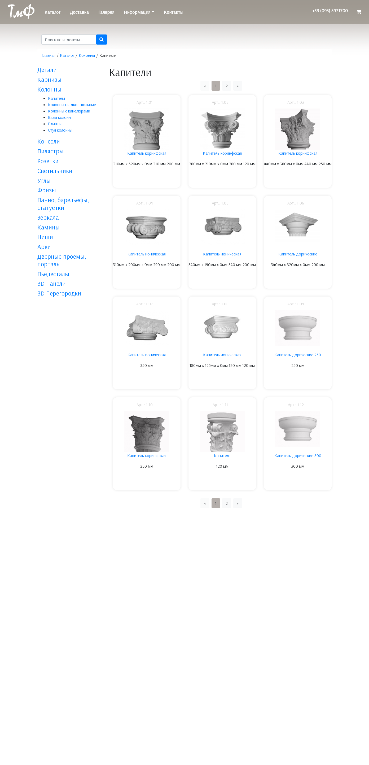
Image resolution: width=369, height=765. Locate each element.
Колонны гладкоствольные (72, 104)
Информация (137, 12)
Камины (48, 227)
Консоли (48, 141)
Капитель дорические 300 (297, 455)
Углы (44, 180)
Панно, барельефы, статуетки (63, 203)
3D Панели (51, 283)
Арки (44, 246)
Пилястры (50, 151)
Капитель (222, 455)
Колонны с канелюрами (69, 111)
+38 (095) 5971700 (330, 10)
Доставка (79, 12)
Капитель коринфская (146, 153)
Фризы (46, 190)
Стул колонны (60, 130)
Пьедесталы (53, 274)
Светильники (54, 171)
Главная (48, 55)
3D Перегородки (59, 293)
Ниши (45, 237)
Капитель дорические (297, 254)
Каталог (52, 12)
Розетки (48, 161)
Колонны (87, 55)
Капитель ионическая (147, 254)
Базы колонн (59, 117)
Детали (47, 69)
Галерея (106, 12)
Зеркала (48, 217)
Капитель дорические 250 (297, 354)
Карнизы (49, 79)
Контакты (173, 12)
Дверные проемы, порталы (61, 260)
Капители (56, 98)
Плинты (55, 123)
